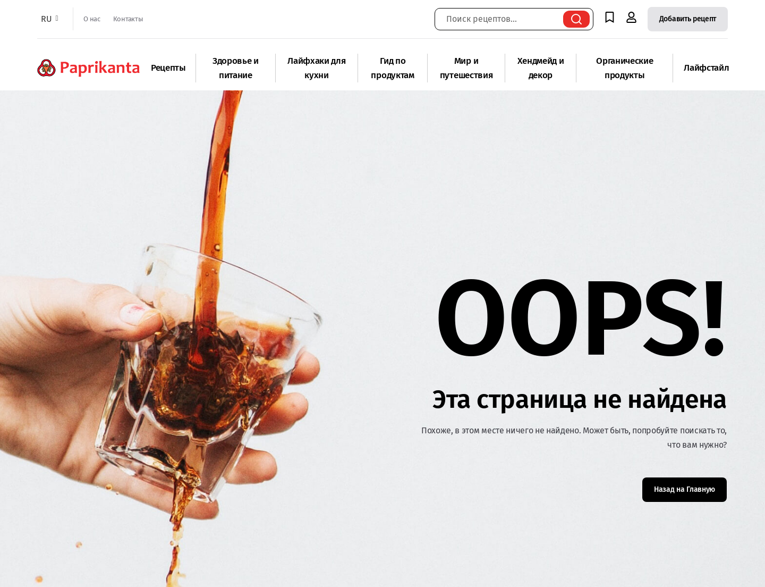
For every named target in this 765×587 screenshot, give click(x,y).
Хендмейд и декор (540, 68)
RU (48, 19)
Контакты (128, 19)
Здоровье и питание (235, 68)
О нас (91, 19)
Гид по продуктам (392, 68)
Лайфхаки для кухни (316, 68)
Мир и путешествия (466, 68)
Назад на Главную (684, 489)
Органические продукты (624, 68)
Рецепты (168, 67)
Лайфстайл (706, 67)
